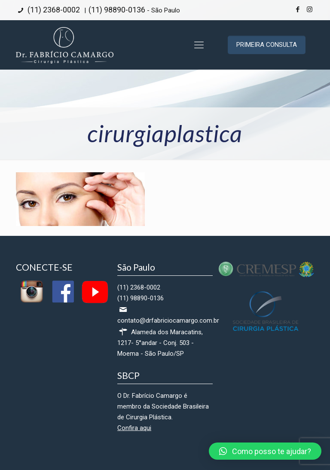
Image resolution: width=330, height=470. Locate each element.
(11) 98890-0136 (117, 9)
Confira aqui (134, 428)
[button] (265, 451)
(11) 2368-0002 (53, 9)
